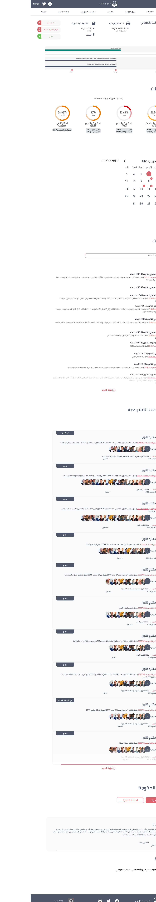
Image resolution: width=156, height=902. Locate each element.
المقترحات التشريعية (58, 11)
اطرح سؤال (20, 23)
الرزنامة (132, 152)
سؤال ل (126, 823)
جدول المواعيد (99, 11)
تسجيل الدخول (134, 4)
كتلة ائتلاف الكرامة (88, 28)
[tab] (118, 173)
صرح (20, 36)
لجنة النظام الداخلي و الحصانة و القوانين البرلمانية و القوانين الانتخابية (95, 456)
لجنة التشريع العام (112, 525)
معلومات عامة (140, 11)
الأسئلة (13, 11)
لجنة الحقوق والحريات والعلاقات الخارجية (105, 589)
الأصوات (80, 11)
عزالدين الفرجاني (125, 846)
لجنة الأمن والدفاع (112, 489)
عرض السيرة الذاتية (20, 29)
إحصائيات (119, 11)
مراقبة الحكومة (33, 11)
